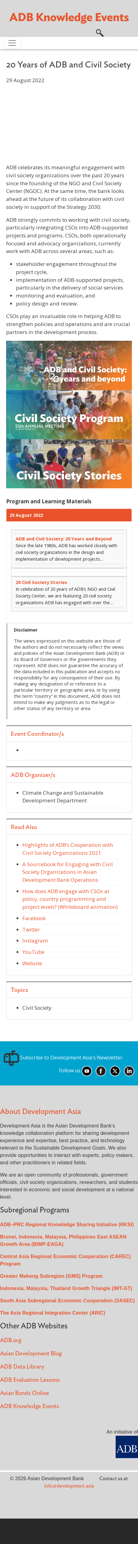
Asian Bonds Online (24, 1393)
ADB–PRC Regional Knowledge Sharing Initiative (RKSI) (67, 1224)
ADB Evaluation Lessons (30, 1380)
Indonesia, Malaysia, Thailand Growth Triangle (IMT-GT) (66, 1288)
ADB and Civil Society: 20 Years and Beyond (64, 539)
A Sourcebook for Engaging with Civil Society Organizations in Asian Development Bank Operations (67, 872)
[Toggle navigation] (12, 43)
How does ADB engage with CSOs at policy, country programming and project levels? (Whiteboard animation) (70, 899)
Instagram (35, 940)
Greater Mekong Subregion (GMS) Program (51, 1276)
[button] (100, 32)
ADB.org (10, 1340)
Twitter (31, 929)
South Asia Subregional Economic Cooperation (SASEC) (67, 1300)
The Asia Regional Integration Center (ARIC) (52, 1312)
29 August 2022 (26, 515)
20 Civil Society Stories (41, 582)
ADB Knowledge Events (29, 1406)
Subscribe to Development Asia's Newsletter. (63, 1057)
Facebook (34, 918)
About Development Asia (40, 1112)
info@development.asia (69, 1486)
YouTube (33, 951)
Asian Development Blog (31, 1354)
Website (32, 963)
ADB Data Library (22, 1367)
